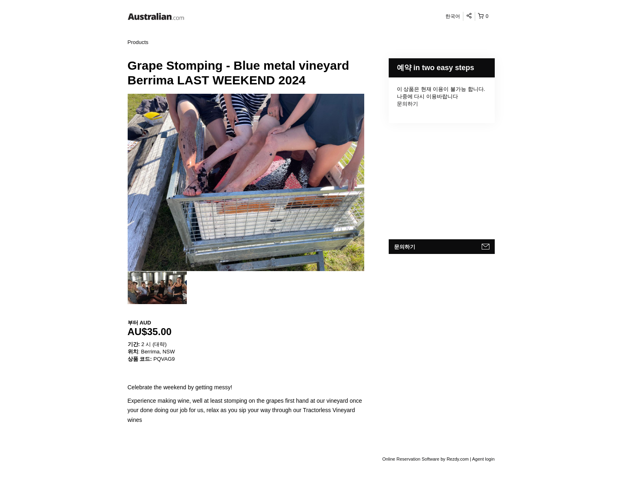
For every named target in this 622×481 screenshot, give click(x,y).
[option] (157, 287)
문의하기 (407, 104)
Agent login (483, 459)
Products (138, 42)
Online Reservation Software (410, 459)
